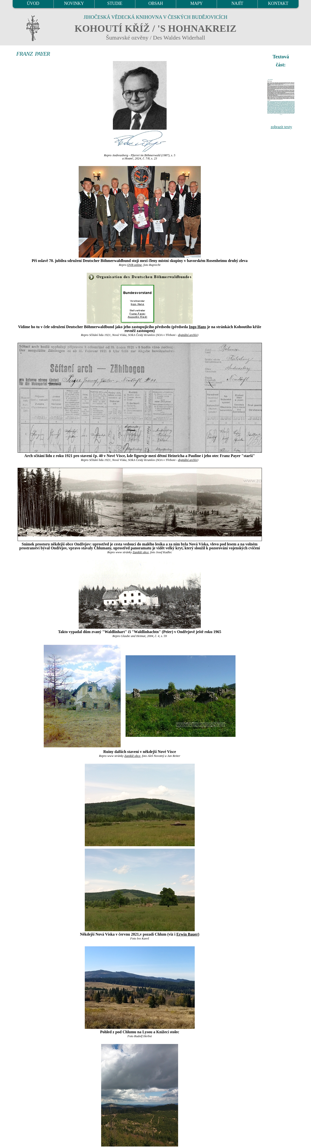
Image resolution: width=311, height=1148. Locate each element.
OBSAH (155, 3)
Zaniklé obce (141, 552)
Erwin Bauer (187, 934)
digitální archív (187, 335)
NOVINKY (74, 3)
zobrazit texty (281, 127)
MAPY (196, 3)
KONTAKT (278, 3)
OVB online (134, 265)
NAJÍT (237, 3)
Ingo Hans (197, 327)
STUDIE (114, 3)
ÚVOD (33, 3)
